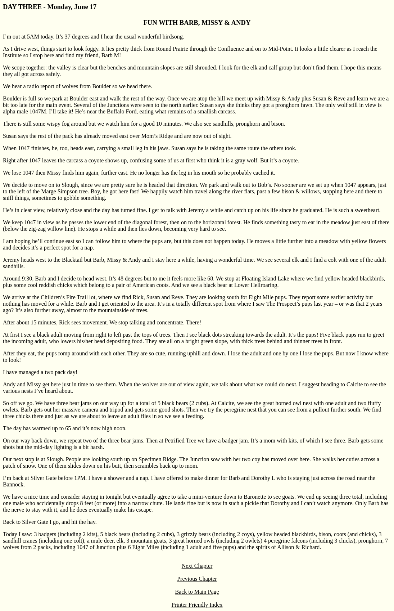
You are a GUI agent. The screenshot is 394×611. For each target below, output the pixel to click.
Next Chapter (197, 566)
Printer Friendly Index (196, 605)
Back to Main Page (197, 592)
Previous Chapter (197, 579)
